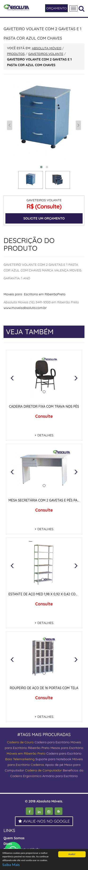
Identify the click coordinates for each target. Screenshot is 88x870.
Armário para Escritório (60, 776)
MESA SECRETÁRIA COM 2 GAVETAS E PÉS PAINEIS (46, 500)
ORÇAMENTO (56, 8)
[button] (11, 378)
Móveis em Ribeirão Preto (26, 753)
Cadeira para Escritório (51, 742)
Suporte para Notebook (53, 759)
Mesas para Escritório (66, 748)
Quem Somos (14, 838)
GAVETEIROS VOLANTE (44, 200)
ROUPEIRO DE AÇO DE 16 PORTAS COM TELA (44, 688)
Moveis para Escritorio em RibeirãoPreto (34, 294)
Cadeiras (37, 765)
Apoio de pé (54, 765)
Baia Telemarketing (19, 759)
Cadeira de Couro (20, 742)
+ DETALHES (44, 435)
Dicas (8, 844)
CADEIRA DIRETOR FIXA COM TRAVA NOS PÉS (44, 406)
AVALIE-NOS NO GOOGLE (44, 821)
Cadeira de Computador (44, 770)
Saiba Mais (11, 864)
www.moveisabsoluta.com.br (25, 308)
